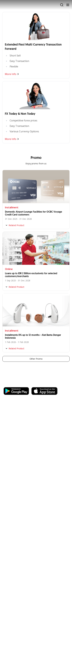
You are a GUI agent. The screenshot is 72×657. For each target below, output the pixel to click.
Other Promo (36, 358)
